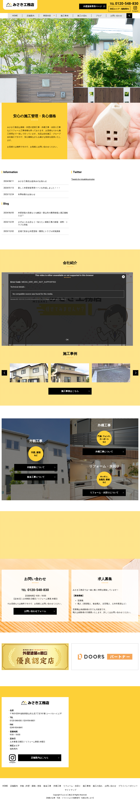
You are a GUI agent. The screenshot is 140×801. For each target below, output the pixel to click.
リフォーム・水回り (72, 786)
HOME (13, 15)
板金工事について (36, 477)
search (133, 16)
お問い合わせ (118, 15)
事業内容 (46, 15)
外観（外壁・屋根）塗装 (30, 786)
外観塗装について (36, 467)
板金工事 (47, 786)
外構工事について (104, 451)
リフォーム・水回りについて (104, 492)
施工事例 (64, 15)
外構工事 (57, 786)
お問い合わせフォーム (35, 611)
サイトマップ (70, 790)
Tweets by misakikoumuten (83, 179)
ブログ (100, 15)
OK (67, 340)
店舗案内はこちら (39, 757)
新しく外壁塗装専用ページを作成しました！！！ (39, 188)
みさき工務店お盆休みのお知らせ (32, 181)
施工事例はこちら (70, 391)
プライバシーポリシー (128, 786)
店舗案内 (29, 15)
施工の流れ (83, 15)
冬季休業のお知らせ (26, 194)
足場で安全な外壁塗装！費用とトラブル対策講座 (39, 231)
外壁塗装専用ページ (92, 6)
